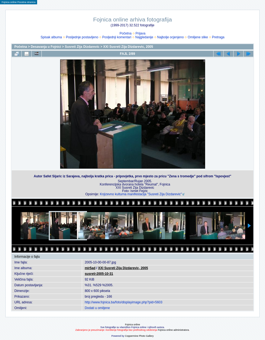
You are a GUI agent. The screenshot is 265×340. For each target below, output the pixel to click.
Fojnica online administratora (173, 330)
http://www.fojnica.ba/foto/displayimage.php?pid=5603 (124, 302)
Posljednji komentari (116, 37)
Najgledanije (144, 37)
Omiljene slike (198, 37)
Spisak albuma (51, 37)
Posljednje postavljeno (82, 37)
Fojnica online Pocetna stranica (18, 2)
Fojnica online (132, 324)
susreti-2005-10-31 (99, 274)
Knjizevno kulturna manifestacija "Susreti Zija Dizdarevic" (141, 194)
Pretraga (218, 37)
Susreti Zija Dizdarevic (82, 47)
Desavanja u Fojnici (46, 47)
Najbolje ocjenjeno (170, 37)
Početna (125, 33)
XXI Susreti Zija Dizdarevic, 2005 (128, 47)
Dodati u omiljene (97, 308)
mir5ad (90, 268)
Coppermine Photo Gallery (139, 336)
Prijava (140, 33)
